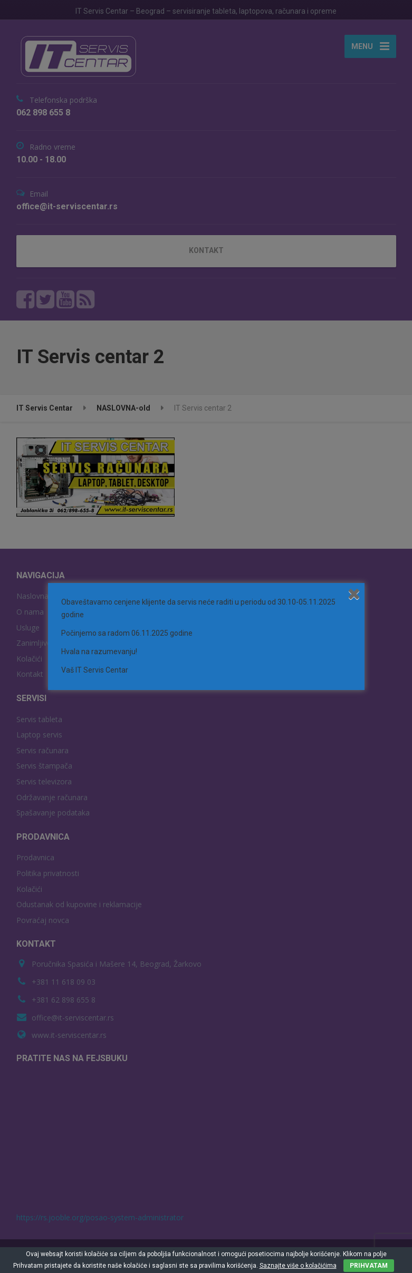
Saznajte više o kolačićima (298, 1265)
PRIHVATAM (369, 1265)
